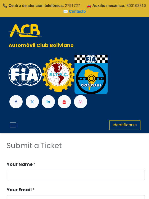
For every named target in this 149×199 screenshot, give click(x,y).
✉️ (74, 11)
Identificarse (125, 125)
